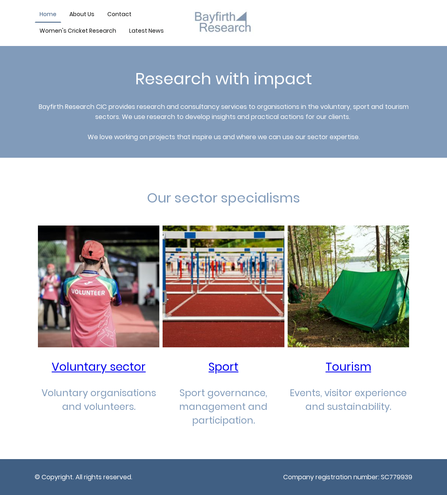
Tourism (348, 367)
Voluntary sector (99, 367)
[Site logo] (223, 23)
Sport (223, 367)
